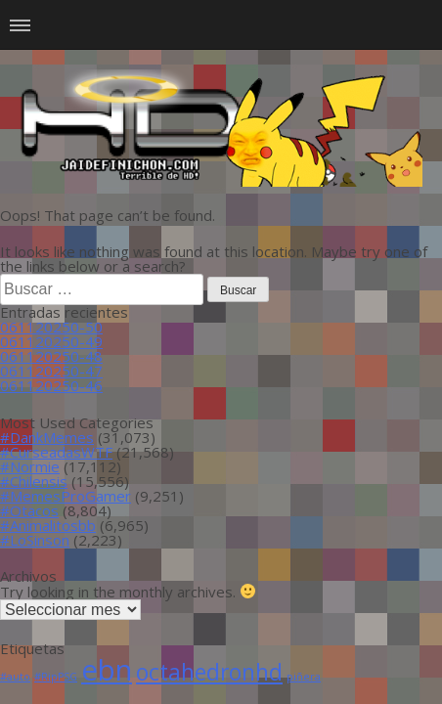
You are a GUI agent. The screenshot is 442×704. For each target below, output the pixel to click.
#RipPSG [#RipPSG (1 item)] (55, 676)
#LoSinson (34, 540)
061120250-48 (51, 356)
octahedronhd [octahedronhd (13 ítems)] (209, 672)
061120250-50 (51, 326)
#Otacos (29, 510)
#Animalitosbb (48, 525)
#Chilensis (33, 481)
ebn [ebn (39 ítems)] (106, 669)
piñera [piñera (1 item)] (304, 676)
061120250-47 (51, 370)
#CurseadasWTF (56, 452)
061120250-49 (51, 341)
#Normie (30, 466)
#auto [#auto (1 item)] (15, 676)
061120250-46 (51, 385)
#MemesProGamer (65, 496)
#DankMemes (47, 437)
